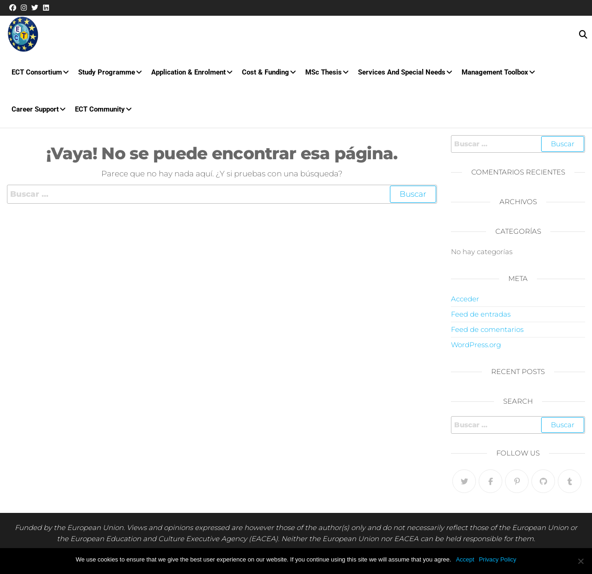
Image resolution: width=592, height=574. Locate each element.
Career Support (35, 109)
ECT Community (100, 109)
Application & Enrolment (188, 72)
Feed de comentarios (487, 329)
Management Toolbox (495, 72)
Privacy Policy (497, 559)
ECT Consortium (37, 72)
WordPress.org (476, 344)
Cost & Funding (265, 72)
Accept (465, 559)
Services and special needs (401, 72)
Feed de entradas (481, 314)
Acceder (465, 298)
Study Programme (106, 72)
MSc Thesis (323, 72)
